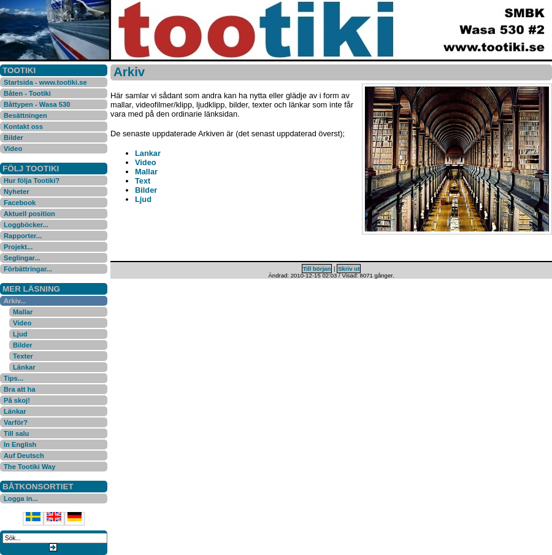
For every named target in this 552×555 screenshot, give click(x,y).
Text (142, 180)
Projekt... (18, 246)
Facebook (20, 202)
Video (13, 148)
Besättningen (25, 115)
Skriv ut (348, 268)
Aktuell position (29, 213)
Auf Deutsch (24, 455)
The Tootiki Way (30, 466)
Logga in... (21, 498)
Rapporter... (23, 235)
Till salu (16, 433)
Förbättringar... (28, 269)
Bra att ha (20, 389)
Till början (317, 268)
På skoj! (17, 400)
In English (20, 444)
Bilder (13, 137)
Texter (23, 356)
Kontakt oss (23, 126)
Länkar (24, 367)
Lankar (148, 153)
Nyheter (16, 191)
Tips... (13, 378)
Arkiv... (15, 301)
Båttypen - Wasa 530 (37, 104)
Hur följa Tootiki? (31, 180)
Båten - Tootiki (27, 93)
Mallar (23, 312)
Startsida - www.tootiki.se (45, 82)
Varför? (16, 422)
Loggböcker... (26, 224)
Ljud (20, 334)
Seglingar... (22, 258)
